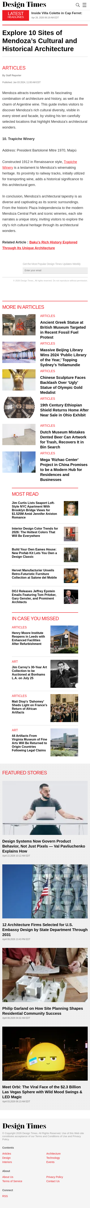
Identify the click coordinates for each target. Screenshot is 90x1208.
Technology (53, 1157)
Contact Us (53, 1181)
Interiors (7, 1162)
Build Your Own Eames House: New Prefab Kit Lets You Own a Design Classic (34, 553)
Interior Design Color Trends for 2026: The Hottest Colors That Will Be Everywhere (35, 532)
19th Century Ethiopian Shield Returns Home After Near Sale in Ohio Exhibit (64, 410)
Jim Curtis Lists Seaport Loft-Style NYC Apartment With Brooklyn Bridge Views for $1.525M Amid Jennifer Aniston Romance (34, 510)
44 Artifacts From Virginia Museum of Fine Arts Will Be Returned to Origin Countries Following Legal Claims (29, 743)
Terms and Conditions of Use (51, 1136)
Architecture (53, 1153)
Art (15, 661)
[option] (59, 15)
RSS (5, 1196)
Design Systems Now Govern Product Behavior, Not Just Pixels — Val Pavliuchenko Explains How (43, 846)
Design (6, 1157)
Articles (14, 67)
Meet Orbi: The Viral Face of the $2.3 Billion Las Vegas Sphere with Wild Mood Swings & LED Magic (42, 1092)
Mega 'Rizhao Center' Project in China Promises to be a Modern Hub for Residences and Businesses (64, 470)
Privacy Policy (54, 1177)
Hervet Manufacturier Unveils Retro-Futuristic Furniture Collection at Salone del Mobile (34, 574)
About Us (7, 1177)
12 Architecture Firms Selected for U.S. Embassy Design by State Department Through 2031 (45, 930)
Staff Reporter (13, 75)
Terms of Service (12, 1181)
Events (50, 1162)
